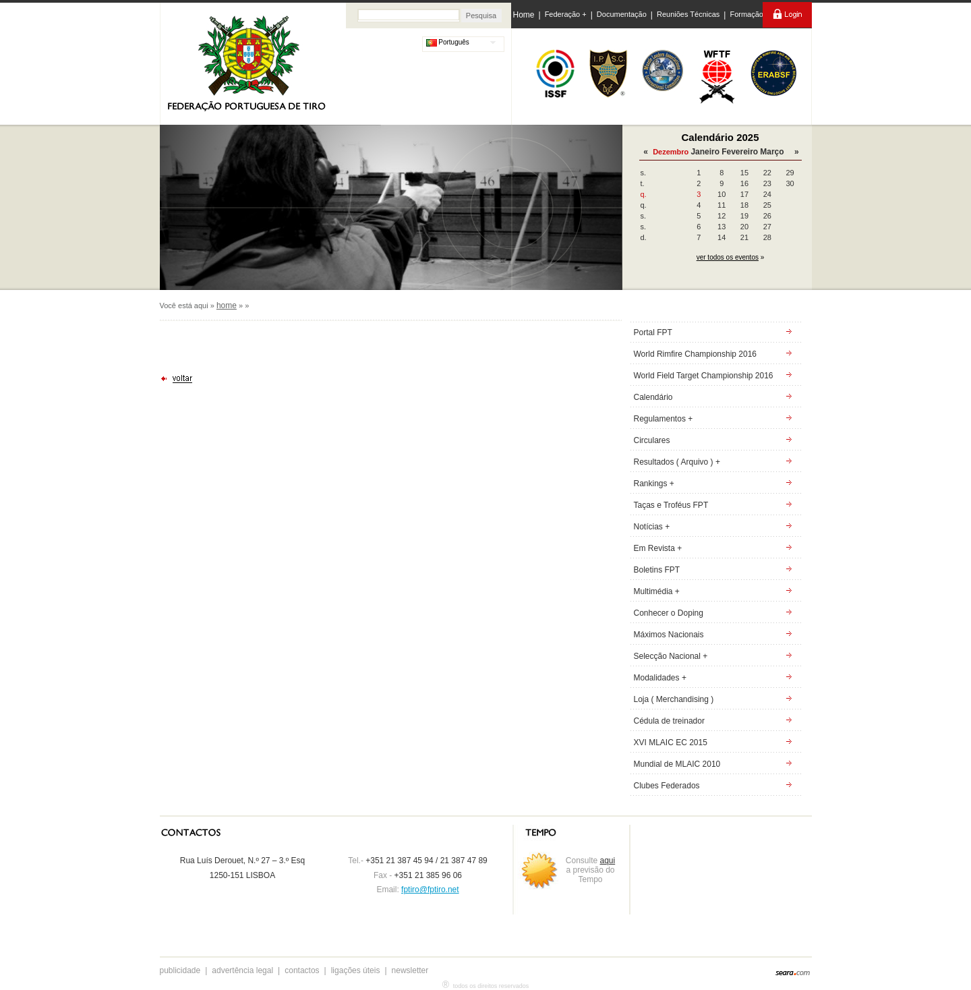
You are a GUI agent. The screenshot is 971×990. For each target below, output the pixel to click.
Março (772, 151)
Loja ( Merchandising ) (674, 699)
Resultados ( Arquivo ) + (677, 462)
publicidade (180, 970)
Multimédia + (657, 591)
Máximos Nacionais (669, 634)
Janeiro (704, 151)
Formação (746, 14)
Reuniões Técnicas (688, 14)
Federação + (566, 14)
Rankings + (654, 483)
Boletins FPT (657, 570)
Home (524, 15)
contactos (302, 970)
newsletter (410, 970)
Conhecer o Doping (668, 613)
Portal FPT (653, 332)
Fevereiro (740, 151)
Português (447, 42)
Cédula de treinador (669, 721)
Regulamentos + (663, 419)
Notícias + (652, 526)
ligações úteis (355, 970)
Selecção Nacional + (671, 656)
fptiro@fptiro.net (430, 889)
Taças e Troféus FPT (671, 505)
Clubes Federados (667, 785)
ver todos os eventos (728, 257)
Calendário (653, 397)
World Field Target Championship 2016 (703, 375)
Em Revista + (658, 548)
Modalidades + (660, 677)
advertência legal (242, 970)
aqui (608, 860)
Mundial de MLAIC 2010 (677, 764)
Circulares (652, 440)
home (226, 305)
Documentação (622, 14)
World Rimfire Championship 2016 (695, 354)
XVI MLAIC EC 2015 (670, 742)
